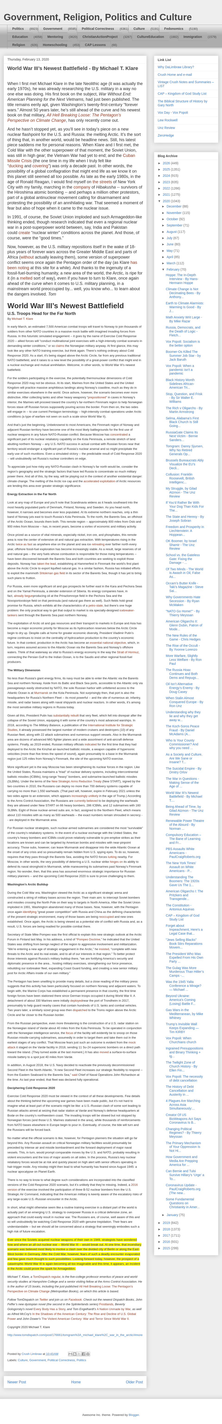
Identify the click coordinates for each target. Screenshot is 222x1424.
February (173, 269)
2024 (167, 175)
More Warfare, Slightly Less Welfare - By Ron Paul (184, 659)
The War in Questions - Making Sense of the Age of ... (182, 782)
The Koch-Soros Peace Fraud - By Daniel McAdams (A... (182, 730)
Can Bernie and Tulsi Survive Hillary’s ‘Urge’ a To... (185, 1175)
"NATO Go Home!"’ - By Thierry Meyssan (183, 613)
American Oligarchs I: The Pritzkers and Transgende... (184, 895)
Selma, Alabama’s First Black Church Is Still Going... (182, 422)
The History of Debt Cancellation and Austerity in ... (180, 1090)
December (174, 206)
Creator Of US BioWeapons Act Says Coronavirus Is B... (183, 1119)
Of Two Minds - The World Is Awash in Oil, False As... (184, 573)
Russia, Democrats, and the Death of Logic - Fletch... (183, 331)
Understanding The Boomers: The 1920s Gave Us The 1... (182, 881)
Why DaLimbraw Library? (176, 67)
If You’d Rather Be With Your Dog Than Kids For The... (185, 506)
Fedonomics (173, 28)
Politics (18, 28)
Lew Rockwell (168, 120)
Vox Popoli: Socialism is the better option (183, 343)
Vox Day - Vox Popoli (173, 112)
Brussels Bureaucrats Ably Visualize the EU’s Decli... (185, 464)
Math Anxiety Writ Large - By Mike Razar (184, 319)
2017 (167, 1235)
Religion (18, 45)
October (172, 219)
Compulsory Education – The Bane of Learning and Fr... (183, 839)
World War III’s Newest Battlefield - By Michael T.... (184, 796)
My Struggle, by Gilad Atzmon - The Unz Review (181, 492)
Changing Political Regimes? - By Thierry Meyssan (183, 1133)
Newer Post (16, 1382)
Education (20, 37)
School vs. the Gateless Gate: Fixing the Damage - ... (183, 559)
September (174, 225)
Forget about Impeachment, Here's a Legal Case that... (184, 929)
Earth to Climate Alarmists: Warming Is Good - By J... (185, 307)
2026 (167, 163)
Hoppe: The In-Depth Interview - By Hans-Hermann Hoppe (182, 279)
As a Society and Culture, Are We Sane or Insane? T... (184, 758)
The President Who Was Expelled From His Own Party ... (184, 958)
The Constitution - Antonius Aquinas (180, 907)
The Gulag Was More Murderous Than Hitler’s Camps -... (185, 972)
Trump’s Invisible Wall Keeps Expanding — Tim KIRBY (182, 1028)
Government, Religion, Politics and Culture (98, 17)
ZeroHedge (166, 135)
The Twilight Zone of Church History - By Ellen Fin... (181, 1066)
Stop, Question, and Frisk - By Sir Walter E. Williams (184, 398)
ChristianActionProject (100, 37)
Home (76, 1382)
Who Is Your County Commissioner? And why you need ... (182, 744)
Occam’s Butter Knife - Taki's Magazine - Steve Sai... (184, 587)
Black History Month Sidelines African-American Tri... (180, 384)
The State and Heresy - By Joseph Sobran (185, 518)
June (170, 244)
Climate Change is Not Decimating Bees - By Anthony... (183, 293)
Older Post (134, 1382)
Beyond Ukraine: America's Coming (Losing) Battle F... (180, 1000)
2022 (167, 188)
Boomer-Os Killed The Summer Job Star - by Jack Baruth (183, 355)
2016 (167, 1242)
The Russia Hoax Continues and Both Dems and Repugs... (182, 674)
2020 (167, 201)
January (172, 1215)
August (171, 232)
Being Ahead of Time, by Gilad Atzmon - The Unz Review (185, 810)
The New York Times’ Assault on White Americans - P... (181, 867)
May (169, 251)
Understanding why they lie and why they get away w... (183, 716)
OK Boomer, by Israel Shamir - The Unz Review (181, 545)
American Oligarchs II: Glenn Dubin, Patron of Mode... (184, 625)
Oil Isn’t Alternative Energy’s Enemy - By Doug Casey (182, 688)
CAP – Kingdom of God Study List (182, 93)
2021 (167, 194)
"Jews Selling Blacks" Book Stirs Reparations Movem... (184, 943)
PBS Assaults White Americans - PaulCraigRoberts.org (183, 853)
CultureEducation (150, 37)
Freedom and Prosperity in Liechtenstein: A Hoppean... (185, 531)
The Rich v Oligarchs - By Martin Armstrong (184, 410)
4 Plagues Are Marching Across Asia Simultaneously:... (183, 1104)
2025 (167, 169)
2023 (167, 182)
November (174, 213)
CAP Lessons (95, 45)
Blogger (134, 1415)
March (171, 263)
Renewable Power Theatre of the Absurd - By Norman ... (185, 824)
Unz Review (166, 128)
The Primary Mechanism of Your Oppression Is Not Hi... (183, 1147)
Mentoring (55, 37)
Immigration (193, 37)
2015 (167, 1248)
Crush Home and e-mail (175, 74)
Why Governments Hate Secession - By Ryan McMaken (183, 601)
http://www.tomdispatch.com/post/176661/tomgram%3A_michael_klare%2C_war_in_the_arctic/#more (75, 1335)
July (169, 238)
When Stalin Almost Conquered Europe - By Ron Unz (184, 702)
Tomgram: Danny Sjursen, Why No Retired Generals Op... (184, 450)
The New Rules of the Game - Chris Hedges (183, 637)
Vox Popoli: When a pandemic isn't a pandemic (180, 369)
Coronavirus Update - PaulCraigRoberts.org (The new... (183, 1189)
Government (52, 28)
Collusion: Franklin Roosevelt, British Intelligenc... (180, 478)
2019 (167, 1223)
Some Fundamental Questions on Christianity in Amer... (183, 1203)
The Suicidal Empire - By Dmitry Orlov (183, 770)
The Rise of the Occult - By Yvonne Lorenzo (183, 647)
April (170, 257)
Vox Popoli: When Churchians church (181, 1040)
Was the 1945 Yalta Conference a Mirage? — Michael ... (183, 985)
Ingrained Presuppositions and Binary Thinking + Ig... (184, 1052)
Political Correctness (98, 28)
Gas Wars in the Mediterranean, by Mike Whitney (184, 1014)
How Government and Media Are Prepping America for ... (182, 1161)
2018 (167, 1229)
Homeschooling (55, 45)
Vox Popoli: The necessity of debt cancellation (184, 1078)
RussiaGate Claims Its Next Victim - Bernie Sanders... (182, 436)
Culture (139, 28)
